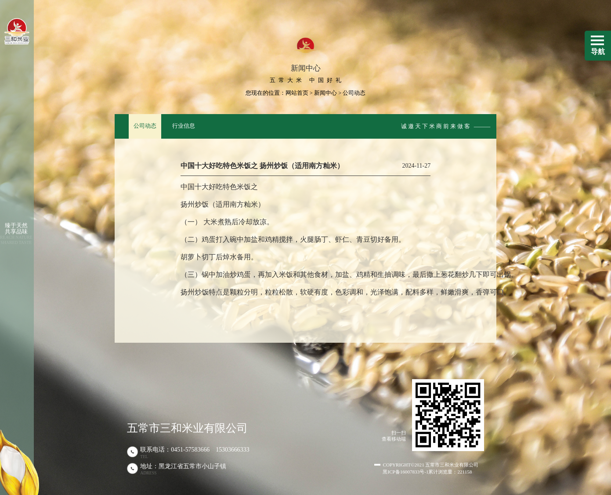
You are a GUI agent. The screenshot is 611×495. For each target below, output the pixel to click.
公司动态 (145, 126)
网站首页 (297, 93)
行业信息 (183, 126)
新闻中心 (325, 93)
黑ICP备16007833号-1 (405, 471)
